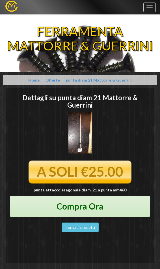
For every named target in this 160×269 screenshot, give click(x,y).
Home (34, 80)
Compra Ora (80, 206)
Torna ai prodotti (80, 227)
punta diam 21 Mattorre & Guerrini (99, 80)
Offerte (53, 80)
